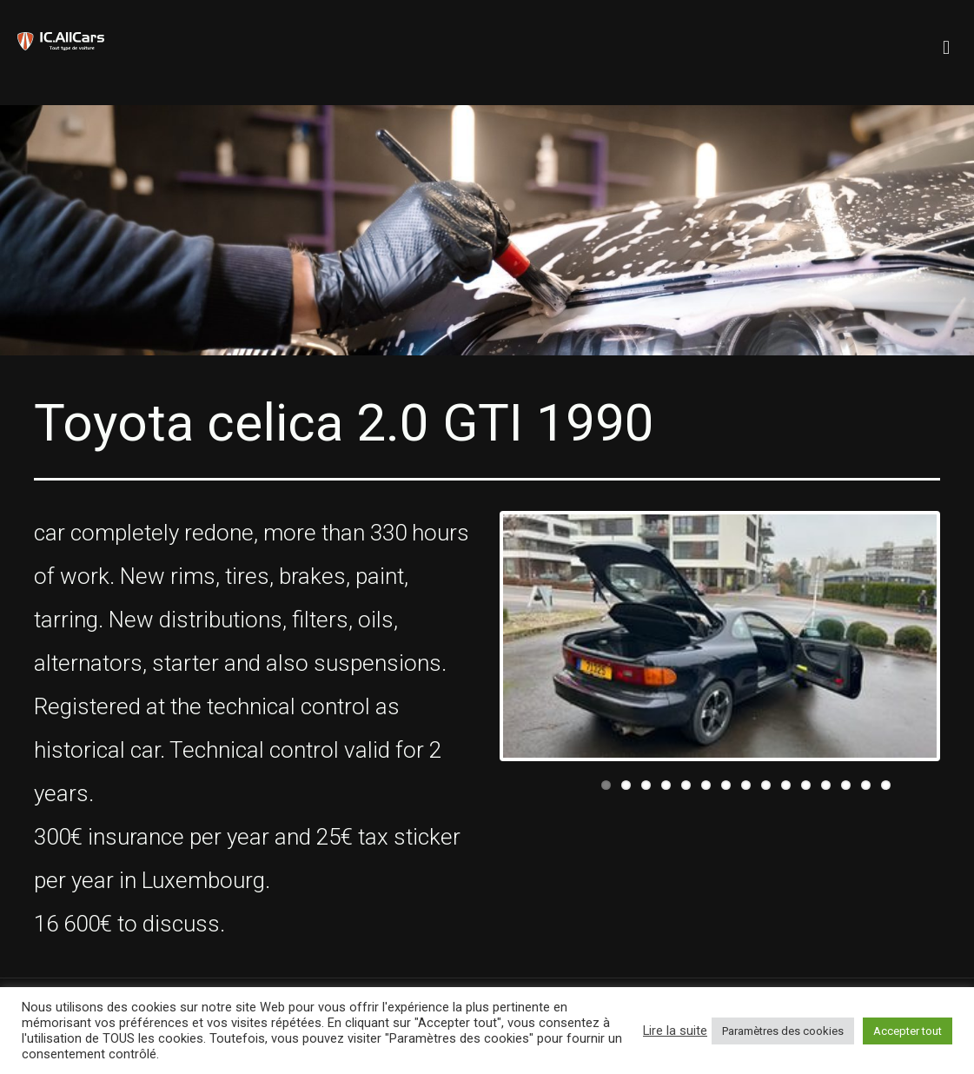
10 (786, 785)
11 (806, 785)
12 (826, 785)
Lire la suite (675, 1030)
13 (846, 785)
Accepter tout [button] (907, 1031)
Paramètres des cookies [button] (783, 1031)
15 (886, 785)
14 (866, 785)
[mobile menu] (946, 39)
